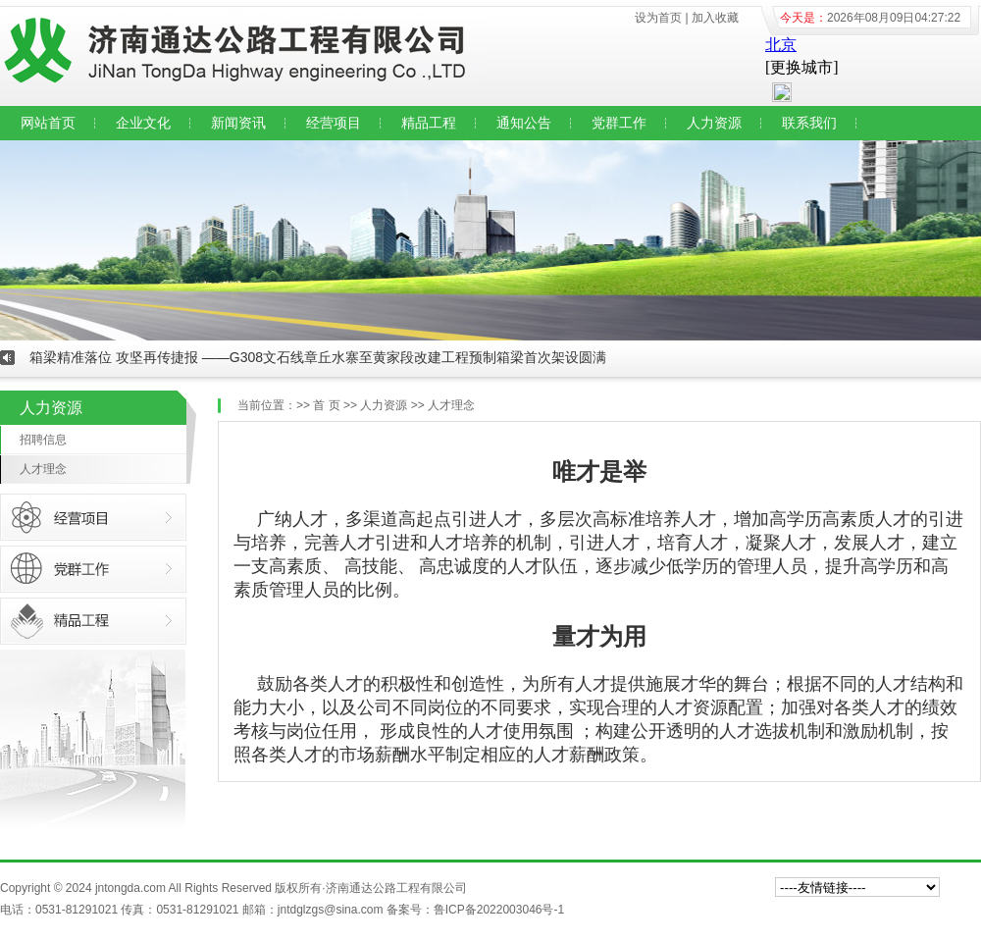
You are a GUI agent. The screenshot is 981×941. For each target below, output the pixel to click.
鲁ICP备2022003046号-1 (499, 909)
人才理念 (43, 469)
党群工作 (619, 123)
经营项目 (333, 123)
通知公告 (523, 123)
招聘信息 (43, 439)
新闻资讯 (238, 123)
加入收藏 (715, 18)
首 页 (326, 405)
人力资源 (714, 123)
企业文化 (143, 123)
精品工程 (428, 123)
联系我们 (809, 123)
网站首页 (48, 123)
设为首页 (658, 18)
